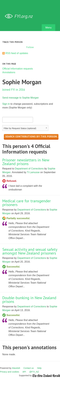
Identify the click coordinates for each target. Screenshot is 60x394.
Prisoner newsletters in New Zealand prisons (25, 161)
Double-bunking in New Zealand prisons (29, 299)
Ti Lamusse (33, 172)
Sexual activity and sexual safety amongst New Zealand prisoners (29, 251)
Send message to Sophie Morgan (20, 97)
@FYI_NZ (34, 372)
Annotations (8, 72)
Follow (30, 47)
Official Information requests (17, 68)
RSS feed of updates (16, 53)
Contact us (28, 368)
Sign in (6, 104)
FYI (20, 16)
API (24, 372)
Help (39, 368)
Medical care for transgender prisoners (26, 202)
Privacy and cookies (9, 372)
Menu (48, 27)
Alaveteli (16, 368)
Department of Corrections (29, 168)
